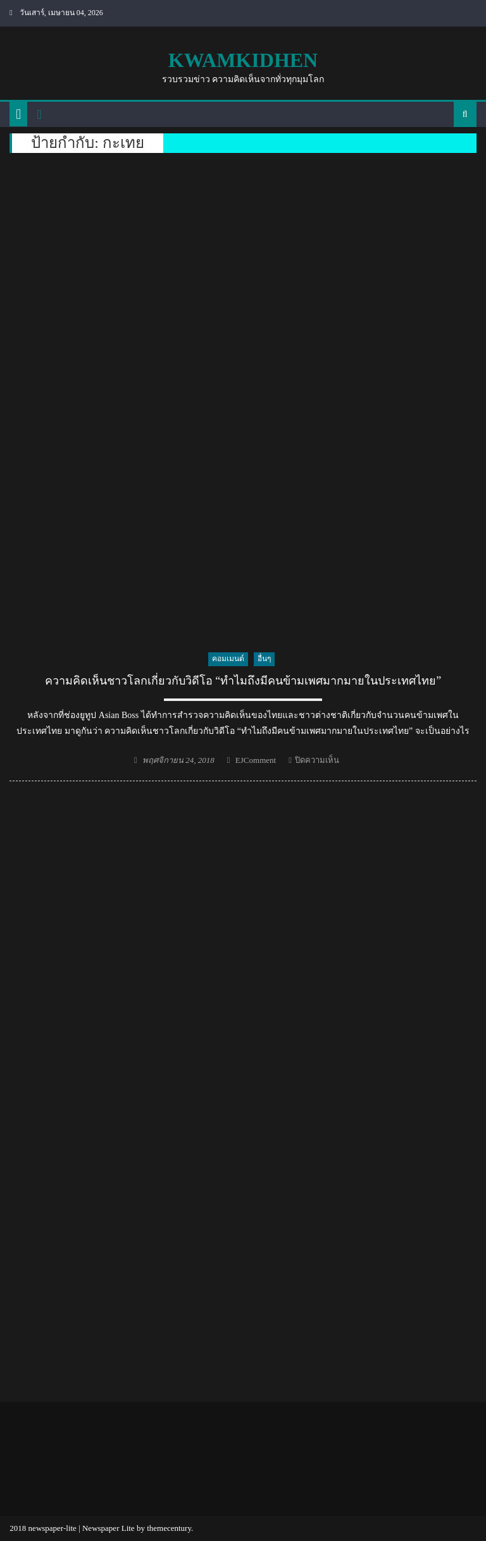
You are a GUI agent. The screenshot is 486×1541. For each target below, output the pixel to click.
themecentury (169, 1528)
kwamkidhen (243, 60)
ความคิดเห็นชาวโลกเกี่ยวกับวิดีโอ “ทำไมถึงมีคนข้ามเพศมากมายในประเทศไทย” (243, 680)
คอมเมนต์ (228, 658)
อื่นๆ (264, 658)
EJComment (255, 760)
